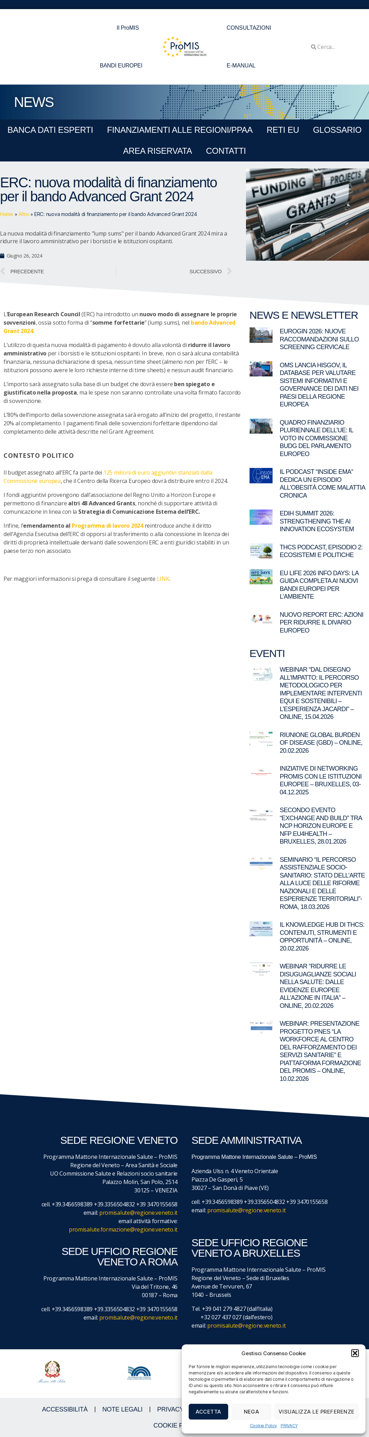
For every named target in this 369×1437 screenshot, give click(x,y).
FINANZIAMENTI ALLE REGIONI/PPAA (180, 130)
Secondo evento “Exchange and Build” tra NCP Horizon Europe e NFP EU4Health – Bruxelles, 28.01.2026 (321, 826)
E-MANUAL (241, 65)
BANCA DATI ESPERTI (50, 130)
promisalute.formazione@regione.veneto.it (123, 1229)
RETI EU (283, 130)
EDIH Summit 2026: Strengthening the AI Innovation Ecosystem (317, 521)
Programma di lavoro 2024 (107, 525)
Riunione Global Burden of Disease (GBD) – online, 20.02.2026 (321, 742)
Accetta (208, 1411)
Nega (251, 1411)
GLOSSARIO (337, 130)
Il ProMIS (129, 27)
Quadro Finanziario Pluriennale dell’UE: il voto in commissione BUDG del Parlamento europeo (316, 438)
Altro (24, 214)
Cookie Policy (263, 1425)
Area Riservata (157, 151)
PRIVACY (289, 1425)
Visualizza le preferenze (316, 1411)
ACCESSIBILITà (65, 1409)
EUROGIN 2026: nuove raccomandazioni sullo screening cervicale (319, 339)
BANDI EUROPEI (121, 65)
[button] (355, 1353)
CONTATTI (226, 151)
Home (6, 214)
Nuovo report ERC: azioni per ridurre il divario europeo (321, 622)
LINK (163, 579)
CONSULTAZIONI (249, 28)
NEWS (33, 102)
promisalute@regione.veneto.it (138, 1212)
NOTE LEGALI (122, 1409)
